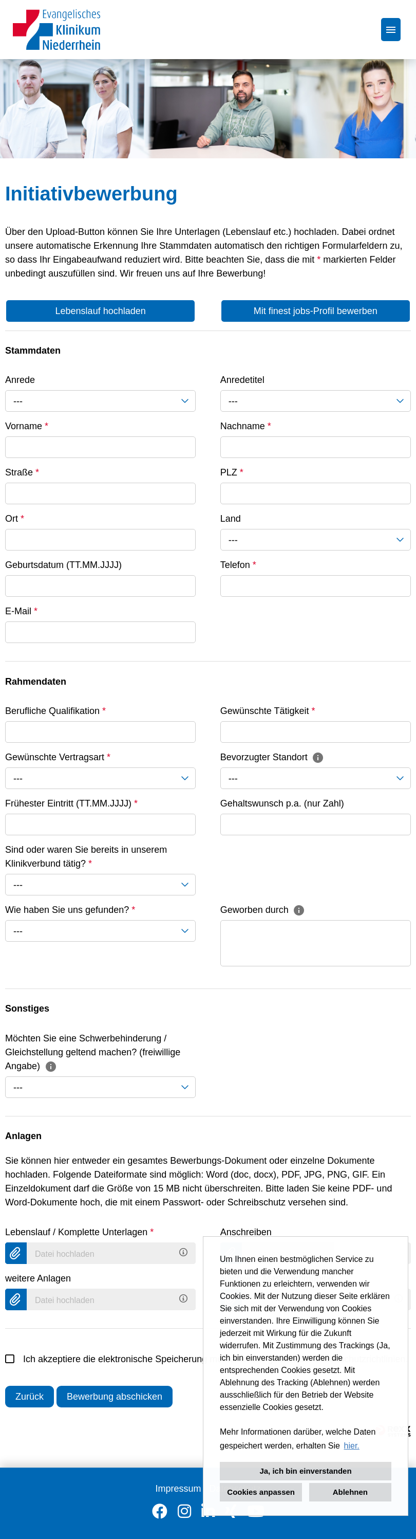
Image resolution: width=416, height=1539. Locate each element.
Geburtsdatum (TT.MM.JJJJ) (63, 565)
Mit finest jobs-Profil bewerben (315, 311)
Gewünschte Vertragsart (57, 757)
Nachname (245, 426)
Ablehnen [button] (350, 1492)
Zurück (29, 1396)
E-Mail (21, 611)
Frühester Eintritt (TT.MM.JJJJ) (71, 803)
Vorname (26, 426)
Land (230, 519)
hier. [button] (352, 1445)
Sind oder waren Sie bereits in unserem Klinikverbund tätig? (86, 857)
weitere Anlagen (38, 1278)
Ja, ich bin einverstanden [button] (305, 1471)
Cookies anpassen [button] (261, 1492)
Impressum (178, 1488)
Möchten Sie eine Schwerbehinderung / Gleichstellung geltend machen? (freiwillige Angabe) (92, 1052)
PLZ (231, 472)
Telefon (238, 565)
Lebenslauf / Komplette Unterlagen (79, 1232)
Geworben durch (263, 910)
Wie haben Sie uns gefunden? (70, 910)
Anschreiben (246, 1232)
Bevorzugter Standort (272, 757)
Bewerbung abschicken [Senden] (114, 1396)
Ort (14, 519)
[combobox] (100, 401)
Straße (22, 472)
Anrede (20, 380)
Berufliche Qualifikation (55, 711)
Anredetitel (242, 380)
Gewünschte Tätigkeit (267, 711)
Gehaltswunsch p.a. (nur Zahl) (282, 803)
